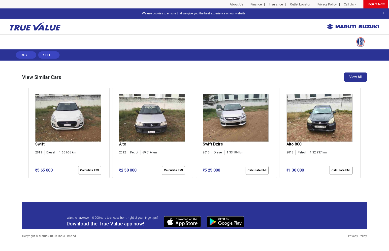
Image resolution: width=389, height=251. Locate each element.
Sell (47, 55)
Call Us (349, 4)
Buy (24, 55)
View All (355, 77)
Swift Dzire (213, 144)
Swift (40, 144)
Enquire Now (376, 4)
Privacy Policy (327, 4)
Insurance (276, 4)
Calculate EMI (89, 170)
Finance (256, 4)
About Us (236, 4)
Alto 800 (294, 144)
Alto (122, 144)
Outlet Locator (300, 4)
